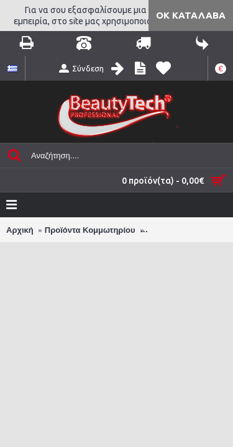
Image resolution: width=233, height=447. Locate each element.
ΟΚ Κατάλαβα (191, 15)
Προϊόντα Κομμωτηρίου (90, 230)
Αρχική (20, 230)
